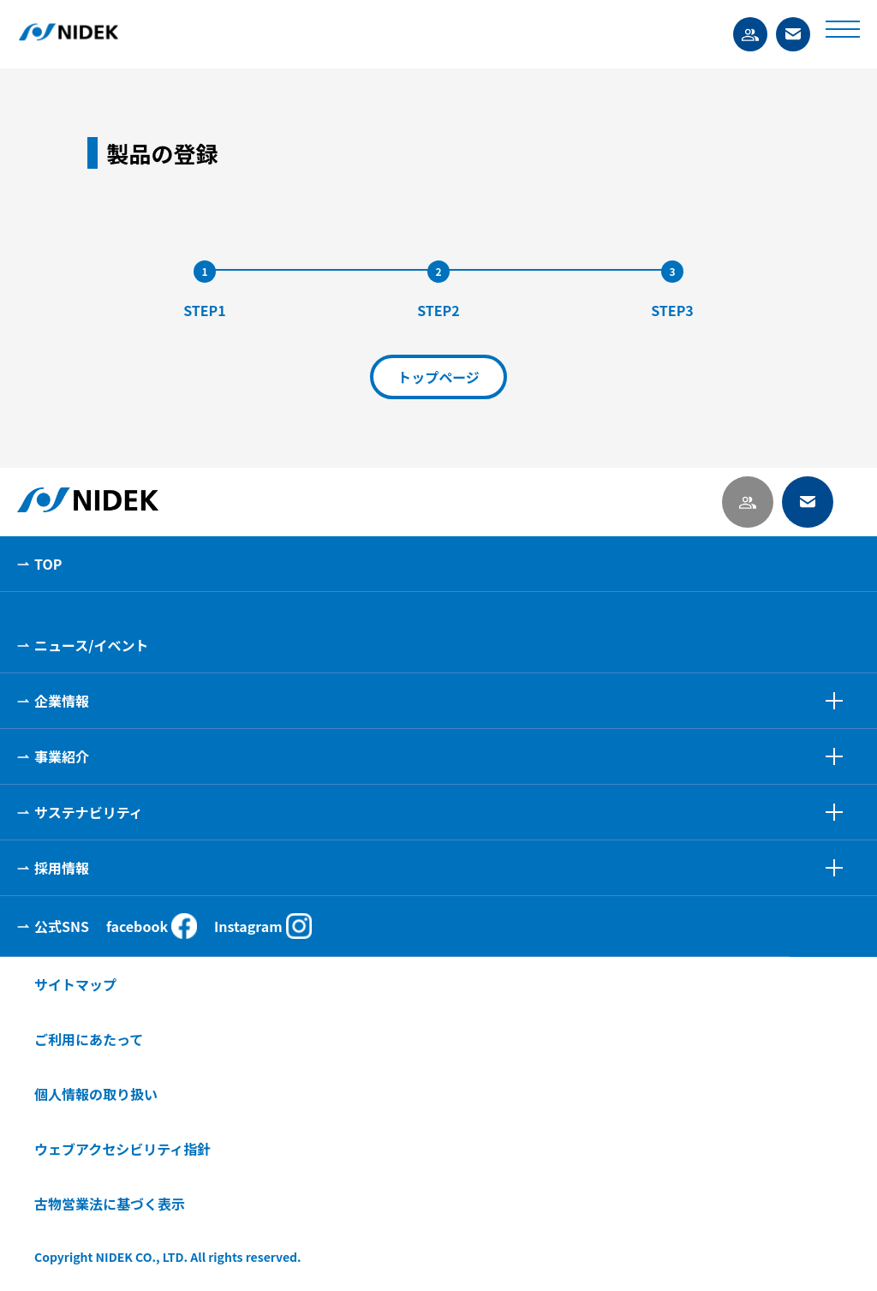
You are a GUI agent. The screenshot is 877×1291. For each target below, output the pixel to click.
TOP (48, 563)
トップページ (438, 377)
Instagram (263, 926)
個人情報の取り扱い (96, 1094)
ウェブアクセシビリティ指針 (122, 1149)
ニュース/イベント (91, 645)
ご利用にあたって (88, 1039)
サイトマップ (75, 984)
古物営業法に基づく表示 (109, 1203)
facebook (151, 926)
